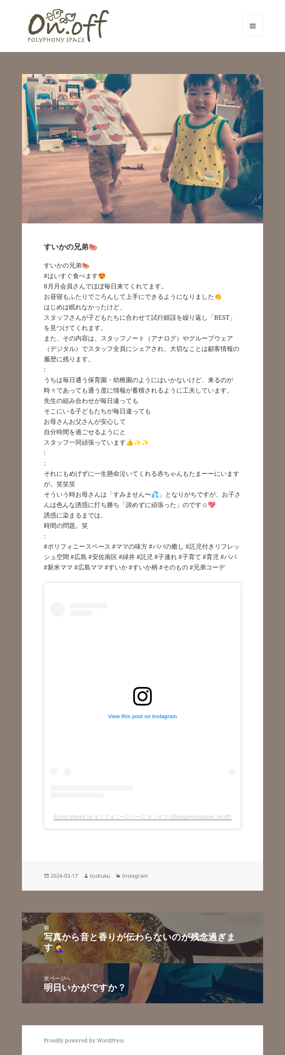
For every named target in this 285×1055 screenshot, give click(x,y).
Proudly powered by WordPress (84, 1040)
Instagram (135, 875)
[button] (68, 26)
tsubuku (100, 875)
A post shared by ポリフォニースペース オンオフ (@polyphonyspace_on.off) (142, 817)
